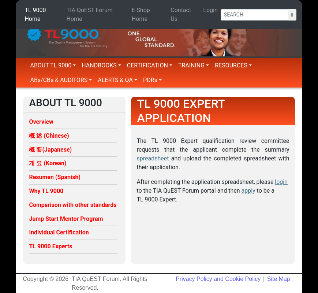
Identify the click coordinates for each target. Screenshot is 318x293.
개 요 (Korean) (47, 163)
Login (210, 10)
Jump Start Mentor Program (66, 218)
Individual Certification (59, 232)
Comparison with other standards (72, 204)
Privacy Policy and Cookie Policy (218, 279)
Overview (41, 121)
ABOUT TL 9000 (53, 65)
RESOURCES (233, 65)
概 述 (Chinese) (49, 135)
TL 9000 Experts (50, 246)
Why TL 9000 (46, 191)
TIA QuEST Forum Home (90, 14)
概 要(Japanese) (50, 149)
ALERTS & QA (117, 80)
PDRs (152, 80)
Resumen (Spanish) (55, 177)
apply (248, 190)
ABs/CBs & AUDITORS (61, 80)
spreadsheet (152, 158)
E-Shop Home (141, 14)
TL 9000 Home (35, 14)
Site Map (277, 279)
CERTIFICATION (149, 65)
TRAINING (193, 65)
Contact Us (181, 14)
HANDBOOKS (101, 65)
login (281, 181)
